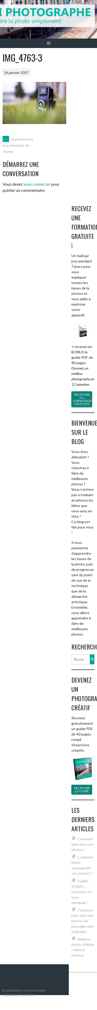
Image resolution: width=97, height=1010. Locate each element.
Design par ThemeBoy (18, 995)
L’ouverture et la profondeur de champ (18, 145)
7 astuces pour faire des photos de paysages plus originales (82, 921)
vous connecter (37, 184)
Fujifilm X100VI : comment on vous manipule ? (81, 892)
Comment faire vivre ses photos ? (82, 844)
